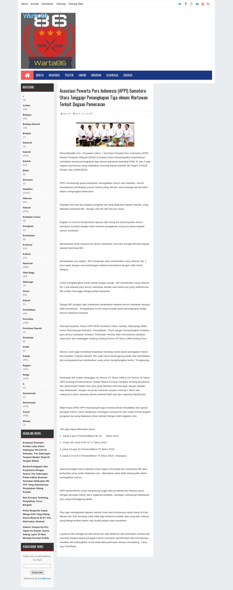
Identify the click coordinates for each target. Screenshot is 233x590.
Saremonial (29, 393)
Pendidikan (29, 309)
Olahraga (112, 75)
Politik (69, 75)
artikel (26, 105)
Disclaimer (47, 3)
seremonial (29, 402)
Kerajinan (28, 226)
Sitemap (61, 3)
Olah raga (28, 272)
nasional (28, 263)
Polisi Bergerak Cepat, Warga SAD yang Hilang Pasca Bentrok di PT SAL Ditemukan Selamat (37, 516)
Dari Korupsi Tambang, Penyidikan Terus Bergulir (36, 501)
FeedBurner (44, 578)
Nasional (54, 75)
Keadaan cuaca (31, 217)
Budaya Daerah (31, 124)
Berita (40, 75)
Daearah (27, 142)
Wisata (26, 421)
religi (26, 374)
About (24, 3)
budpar (27, 133)
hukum (27, 207)
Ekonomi (28, 179)
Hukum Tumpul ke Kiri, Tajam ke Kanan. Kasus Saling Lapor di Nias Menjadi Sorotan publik (36, 532)
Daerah (127, 75)
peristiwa (28, 319)
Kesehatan (29, 235)
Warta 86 (34, 15)
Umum (82, 75)
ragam (27, 365)
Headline (28, 189)
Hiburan (96, 75)
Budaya (27, 114)
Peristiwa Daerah (32, 328)
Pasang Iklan (76, 3)
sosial (26, 412)
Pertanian (28, 337)
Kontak (35, 3)
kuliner (27, 254)
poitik (26, 347)
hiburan (27, 198)
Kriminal (27, 244)
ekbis (26, 170)
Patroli (26, 300)
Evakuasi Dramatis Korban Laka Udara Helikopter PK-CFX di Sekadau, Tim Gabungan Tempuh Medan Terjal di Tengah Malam (36, 451)
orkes (26, 291)
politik (26, 356)
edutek (27, 161)
